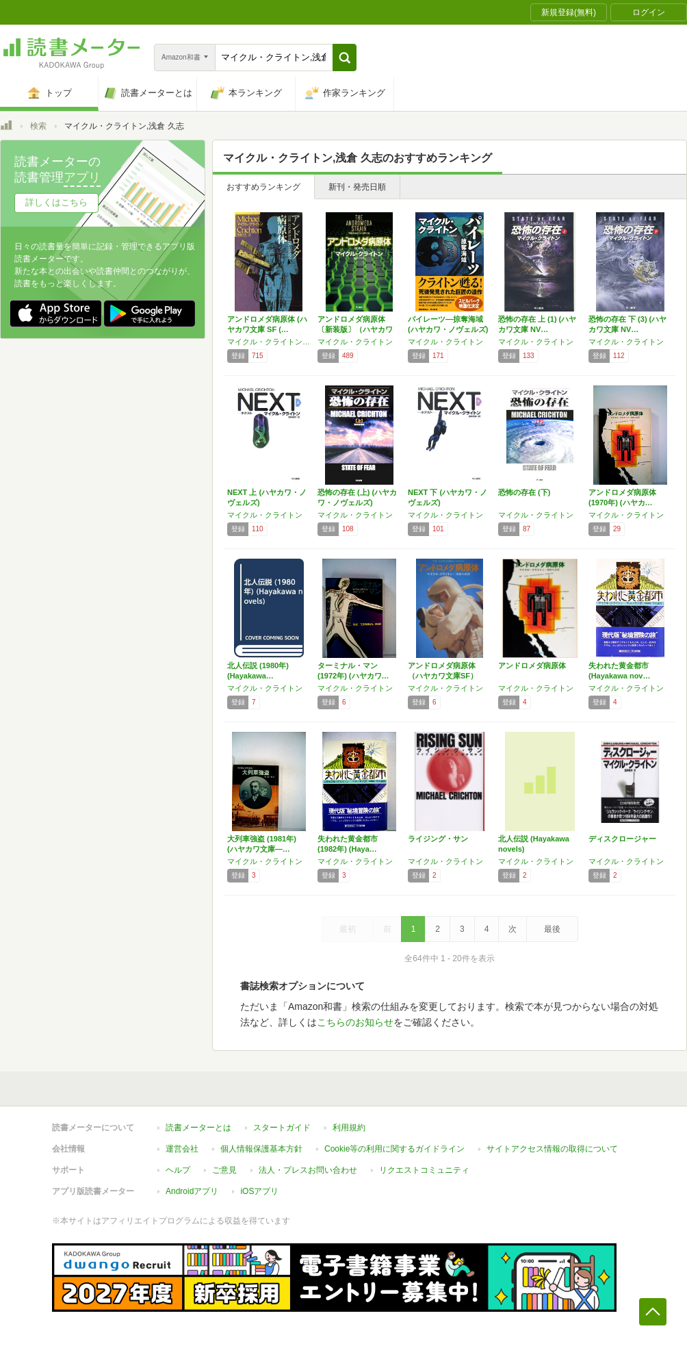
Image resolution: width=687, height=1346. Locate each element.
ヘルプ (178, 1170)
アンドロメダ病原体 (532, 665)
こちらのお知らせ (355, 1022)
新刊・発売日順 (357, 187)
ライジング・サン (438, 839)
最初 (347, 929)
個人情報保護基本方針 (261, 1149)
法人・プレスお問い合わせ (308, 1170)
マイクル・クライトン (355, 342)
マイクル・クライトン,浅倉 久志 (269, 342)
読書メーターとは (198, 1127)
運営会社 (182, 1149)
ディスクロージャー (622, 839)
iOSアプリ (259, 1191)
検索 (38, 126)
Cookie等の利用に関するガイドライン (394, 1149)
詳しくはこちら (56, 202)
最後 (552, 929)
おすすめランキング (263, 187)
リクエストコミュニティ (424, 1170)
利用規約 (349, 1127)
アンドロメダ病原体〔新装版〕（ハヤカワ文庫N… (355, 329)
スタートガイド (282, 1127)
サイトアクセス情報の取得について (552, 1149)
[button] (345, 57)
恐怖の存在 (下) (524, 492)
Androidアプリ (192, 1191)
